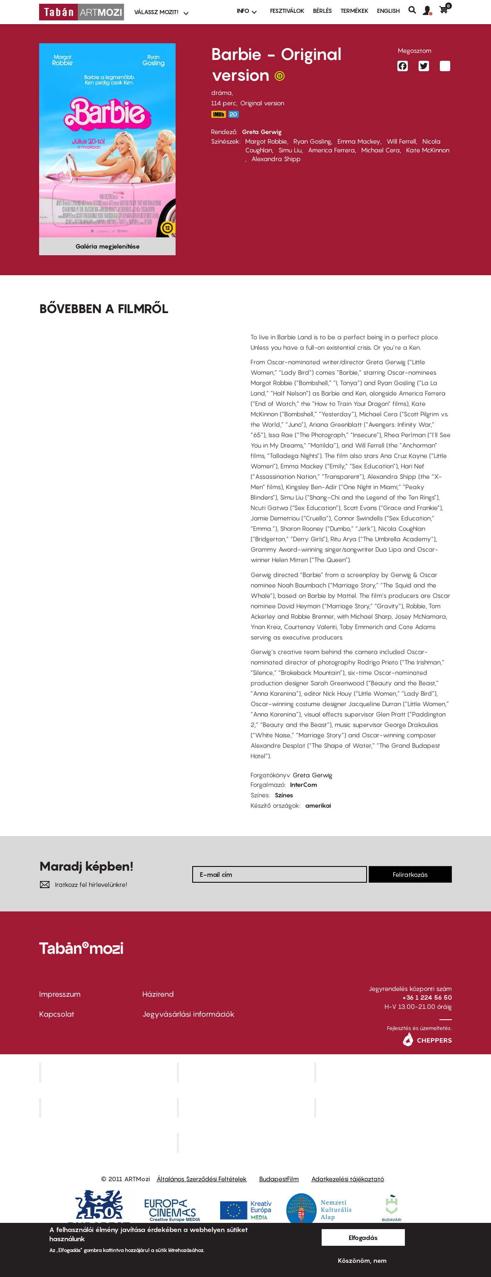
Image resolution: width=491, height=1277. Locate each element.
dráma (221, 92)
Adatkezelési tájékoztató (347, 1178)
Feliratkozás (410, 874)
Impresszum (60, 994)
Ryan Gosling (312, 141)
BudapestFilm (279, 1178)
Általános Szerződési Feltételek (201, 1178)
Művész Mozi (384, 1072)
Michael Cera (380, 150)
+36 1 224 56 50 (427, 997)
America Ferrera (331, 150)
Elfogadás (363, 1237)
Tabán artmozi (384, 1107)
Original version (262, 103)
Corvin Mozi (108, 1072)
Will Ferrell (401, 141)
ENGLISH (388, 10)
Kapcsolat (56, 1014)
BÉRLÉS (322, 10)
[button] (431, 10)
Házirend (158, 994)
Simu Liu (290, 150)
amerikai (318, 805)
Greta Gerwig (262, 131)
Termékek (354, 10)
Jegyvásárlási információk (188, 1014)
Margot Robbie (266, 141)
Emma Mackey (358, 141)
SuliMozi (246, 1107)
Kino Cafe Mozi (246, 1072)
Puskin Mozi (109, 1107)
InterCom (303, 784)
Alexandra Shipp (276, 158)
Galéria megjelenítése (107, 246)
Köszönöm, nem (362, 1260)
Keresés (415, 10)
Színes (284, 795)
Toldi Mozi (246, 1143)
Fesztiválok (287, 10)
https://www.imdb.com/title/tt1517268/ (218, 114)
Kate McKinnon (427, 150)
